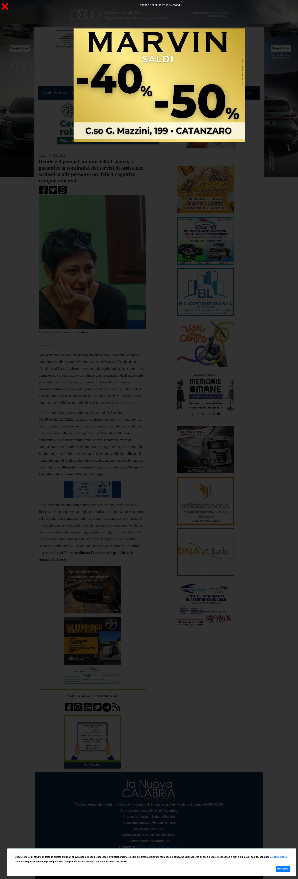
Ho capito (282, 868)
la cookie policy (279, 857)
